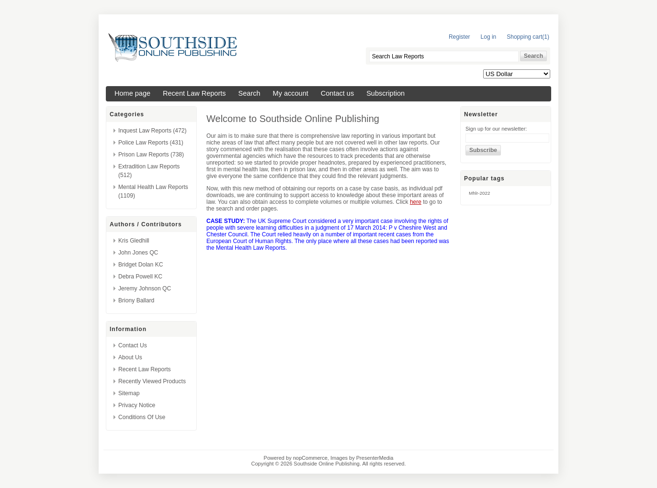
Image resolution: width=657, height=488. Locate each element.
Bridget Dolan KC (140, 264)
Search (249, 93)
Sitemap (128, 393)
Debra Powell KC (140, 276)
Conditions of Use (141, 417)
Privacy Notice (136, 405)
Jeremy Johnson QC (144, 288)
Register (459, 36)
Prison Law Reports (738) (151, 154)
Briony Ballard (136, 300)
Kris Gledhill (133, 240)
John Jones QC (138, 252)
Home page (132, 93)
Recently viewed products (152, 381)
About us (130, 357)
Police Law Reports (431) (150, 142)
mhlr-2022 (479, 193)
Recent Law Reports (194, 93)
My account (290, 93)
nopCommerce (310, 458)
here (415, 202)
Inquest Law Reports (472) (152, 130)
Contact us (337, 93)
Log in (489, 36)
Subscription (385, 93)
